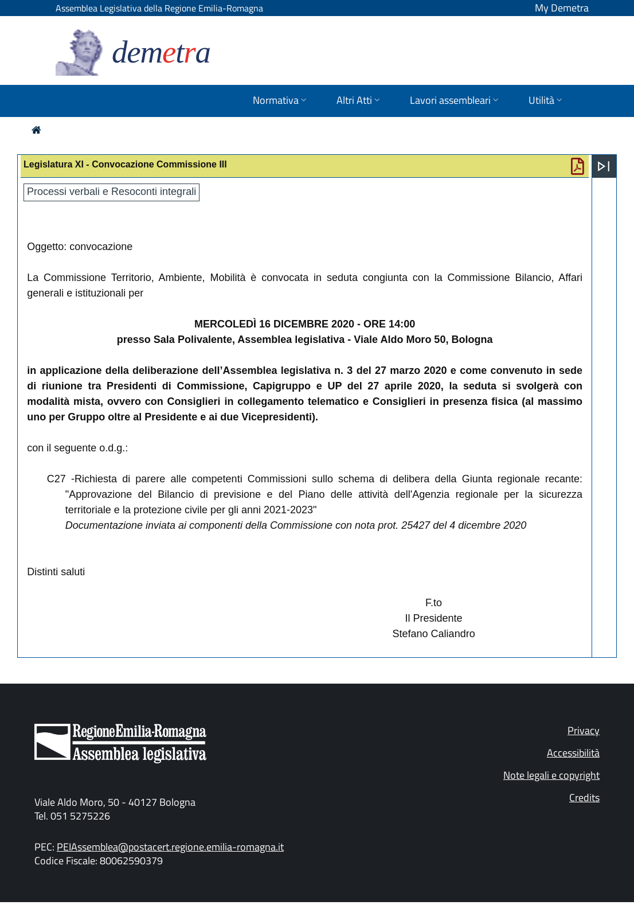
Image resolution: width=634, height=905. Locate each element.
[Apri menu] (603, 166)
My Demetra (562, 7)
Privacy (584, 730)
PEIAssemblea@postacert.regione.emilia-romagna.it (170, 847)
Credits (584, 797)
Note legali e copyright (551, 775)
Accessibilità (573, 752)
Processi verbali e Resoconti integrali (111, 191)
